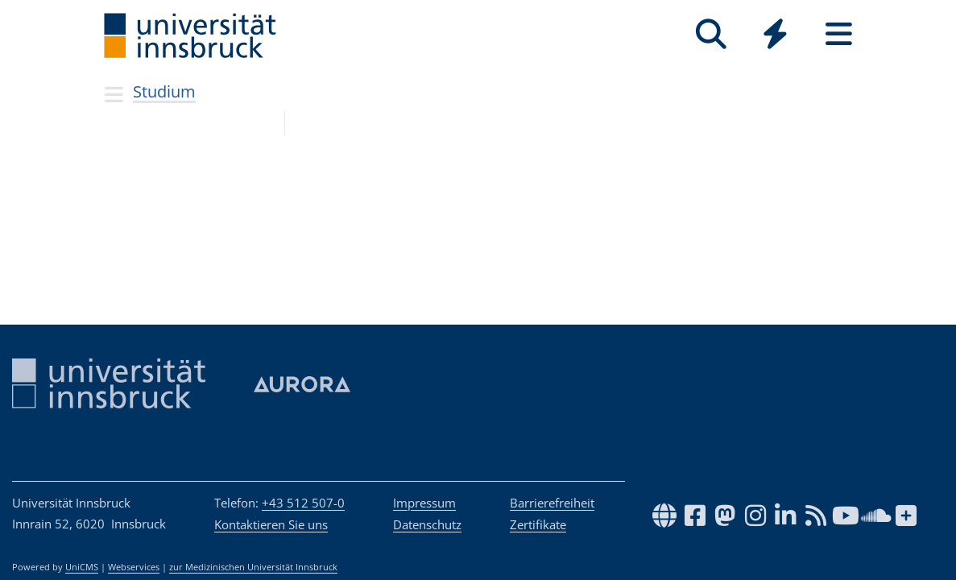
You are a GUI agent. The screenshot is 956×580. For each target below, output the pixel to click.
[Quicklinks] (775, 34)
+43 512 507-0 (303, 503)
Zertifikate (538, 524)
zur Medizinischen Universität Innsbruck (253, 567)
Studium (164, 91)
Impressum (424, 503)
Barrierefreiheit (552, 503)
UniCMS (81, 567)
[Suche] (711, 34)
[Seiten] (839, 34)
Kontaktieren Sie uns (271, 524)
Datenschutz (427, 524)
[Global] (775, 35)
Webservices (133, 567)
